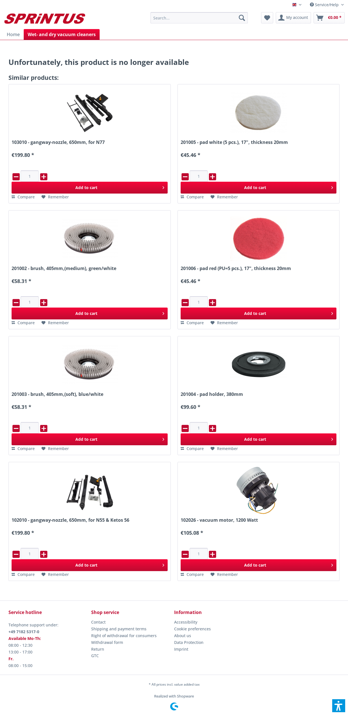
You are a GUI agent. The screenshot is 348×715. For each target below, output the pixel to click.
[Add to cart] (89, 188)
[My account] (293, 17)
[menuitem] (327, 4)
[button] (338, 705)
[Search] (242, 17)
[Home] (13, 34)
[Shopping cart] (329, 17)
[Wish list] (267, 17)
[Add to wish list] (55, 197)
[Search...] (199, 17)
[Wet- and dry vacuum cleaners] (62, 34)
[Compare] (23, 197)
